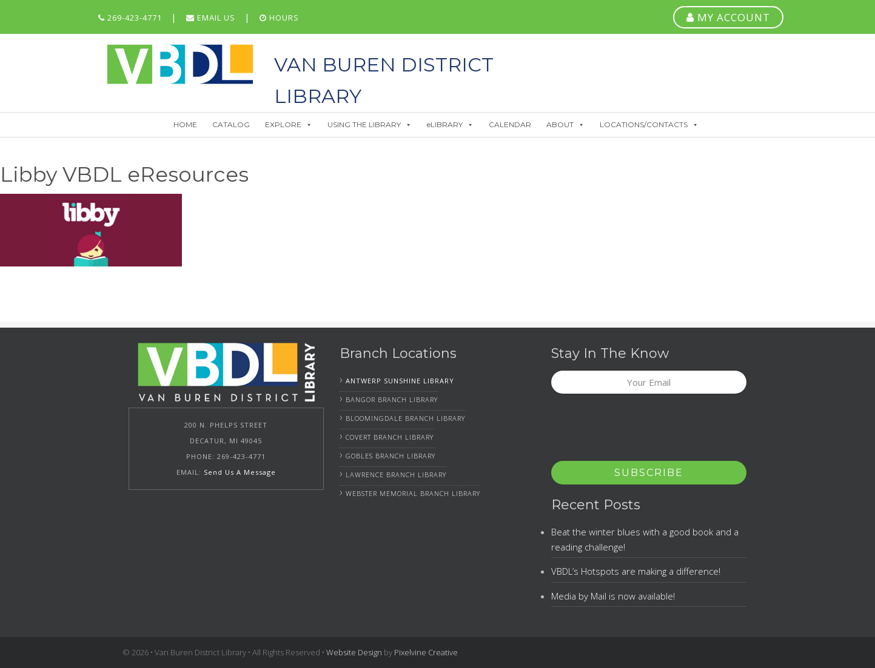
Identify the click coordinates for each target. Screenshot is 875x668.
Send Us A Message (240, 472)
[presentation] (643, 431)
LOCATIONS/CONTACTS (649, 124)
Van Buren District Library (180, 64)
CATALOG (231, 124)
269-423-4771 (130, 17)
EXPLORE (288, 124)
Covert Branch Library (390, 436)
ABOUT (565, 124)
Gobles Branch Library (390, 455)
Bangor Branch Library (392, 399)
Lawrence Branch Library (396, 474)
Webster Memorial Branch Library (413, 493)
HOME (185, 124)
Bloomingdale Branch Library (405, 418)
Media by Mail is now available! (613, 596)
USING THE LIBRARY (369, 124)
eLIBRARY (450, 124)
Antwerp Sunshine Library (400, 380)
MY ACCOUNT (728, 17)
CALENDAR (510, 124)
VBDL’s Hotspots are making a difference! (635, 571)
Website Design (354, 652)
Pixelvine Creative (426, 652)
